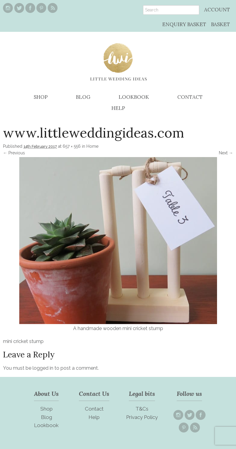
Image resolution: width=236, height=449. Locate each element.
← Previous (14, 152)
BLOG (83, 97)
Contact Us (94, 393)
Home (92, 146)
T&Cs (141, 409)
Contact (94, 409)
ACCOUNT (217, 9)
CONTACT (190, 97)
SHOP (41, 97)
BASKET (220, 24)
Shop (46, 409)
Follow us (189, 393)
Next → (226, 152)
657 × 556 (72, 146)
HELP (118, 108)
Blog (46, 417)
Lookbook (46, 425)
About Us (46, 393)
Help (94, 417)
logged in (43, 368)
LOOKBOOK (134, 97)
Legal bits (142, 393)
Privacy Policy (142, 417)
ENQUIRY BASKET (184, 24)
